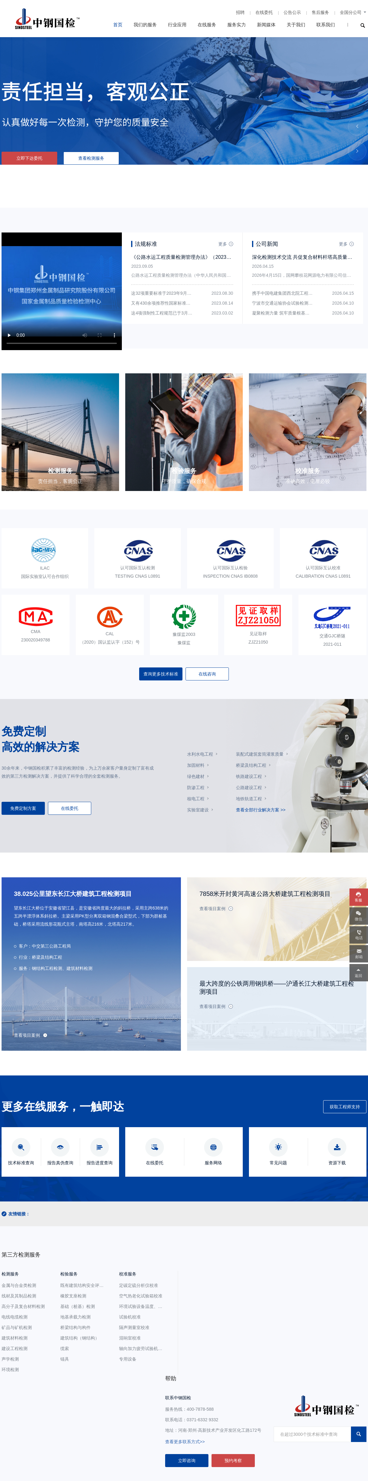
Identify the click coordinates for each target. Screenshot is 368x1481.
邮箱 (359, 957)
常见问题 (278, 1162)
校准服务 (127, 1273)
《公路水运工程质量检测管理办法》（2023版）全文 (188, 257)
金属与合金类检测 (19, 1285)
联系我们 (325, 24)
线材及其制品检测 (19, 1295)
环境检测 (10, 1369)
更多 (222, 243)
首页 (117, 24)
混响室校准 (130, 1338)
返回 (358, 976)
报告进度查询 (100, 1162)
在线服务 (207, 24)
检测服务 (10, 1273)
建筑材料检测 (15, 1338)
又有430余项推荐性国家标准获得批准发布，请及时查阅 (184, 303)
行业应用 (177, 24)
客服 (358, 900)
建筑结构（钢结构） (79, 1338)
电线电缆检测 (15, 1316)
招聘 (240, 12)
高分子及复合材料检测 (23, 1306)
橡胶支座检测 (73, 1295)
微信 (358, 919)
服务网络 (213, 1162)
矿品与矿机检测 (17, 1327)
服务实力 (236, 24)
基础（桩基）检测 (77, 1306)
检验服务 (69, 1273)
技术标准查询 (21, 1162)
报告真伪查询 (60, 1162)
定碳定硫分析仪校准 (138, 1285)
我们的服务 (145, 24)
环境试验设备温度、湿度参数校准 (151, 1306)
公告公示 (292, 12)
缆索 (64, 1348)
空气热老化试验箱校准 (140, 1295)
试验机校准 (130, 1316)
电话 (359, 938)
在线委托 (264, 12)
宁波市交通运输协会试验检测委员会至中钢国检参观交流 (306, 303)
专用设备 (127, 1359)
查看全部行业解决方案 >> (260, 809)
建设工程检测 (15, 1348)
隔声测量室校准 (134, 1327)
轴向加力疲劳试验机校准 (143, 1348)
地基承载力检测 (75, 1316)
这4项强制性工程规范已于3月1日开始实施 (171, 313)
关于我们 (296, 24)
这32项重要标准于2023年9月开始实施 (167, 293)
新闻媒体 (266, 24)
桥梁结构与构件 (75, 1327)
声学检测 (10, 1359)
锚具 (64, 1359)
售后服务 (320, 12)
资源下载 (337, 1162)
